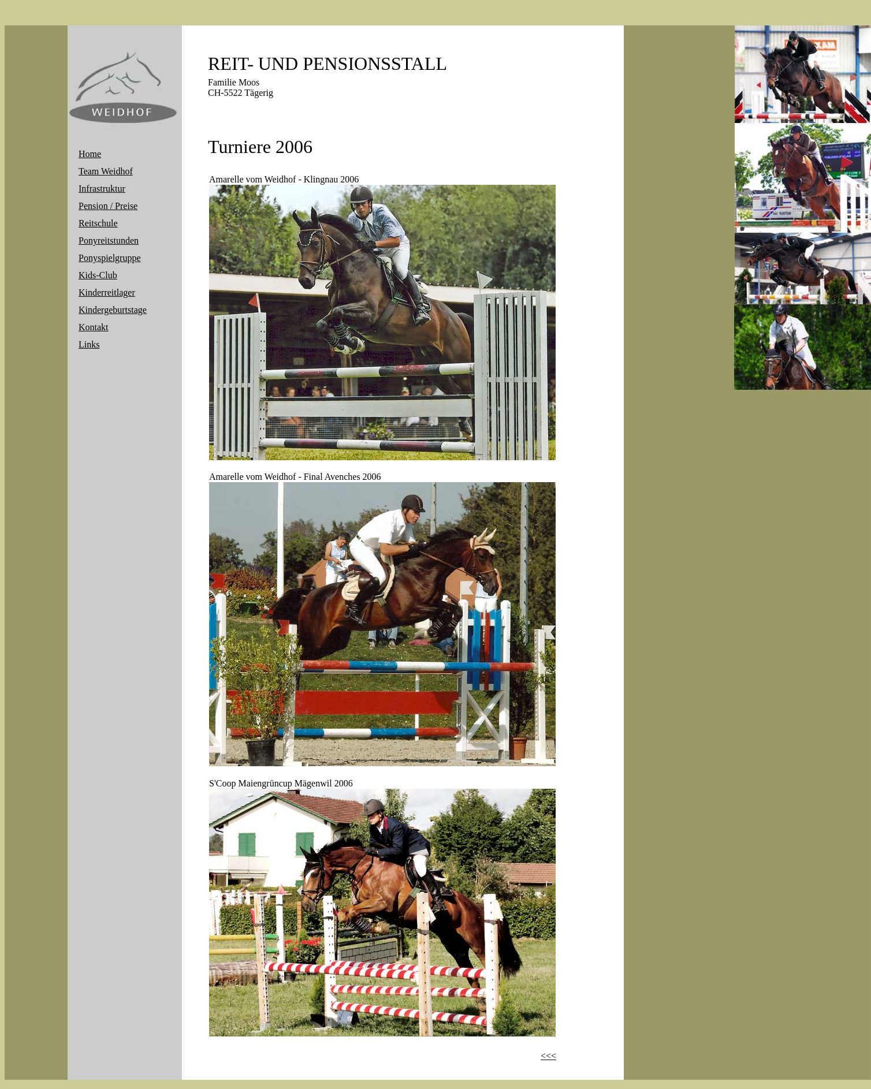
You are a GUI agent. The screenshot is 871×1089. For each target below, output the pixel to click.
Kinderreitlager (107, 292)
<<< (548, 1056)
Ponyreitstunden (109, 240)
